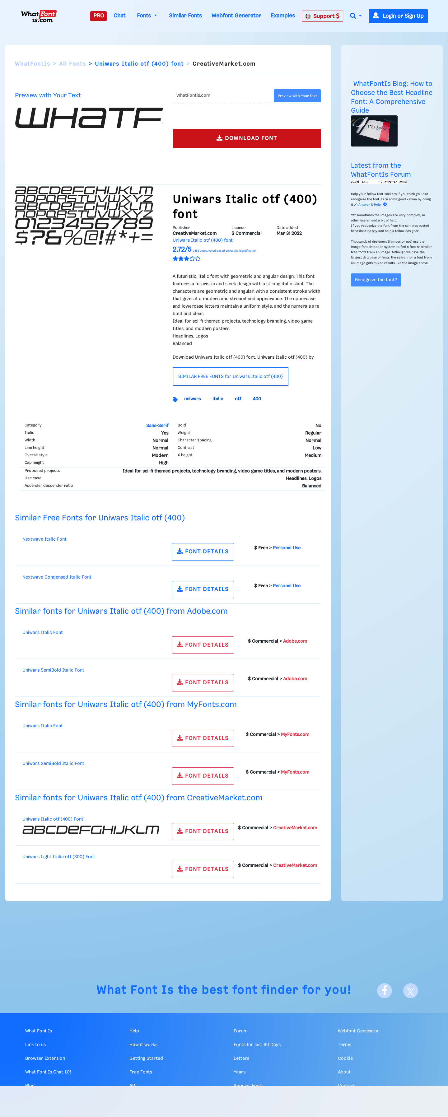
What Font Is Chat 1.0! (48, 1072)
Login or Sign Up (398, 16)
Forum (241, 1031)
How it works (143, 1044)
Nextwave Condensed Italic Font (56, 577)
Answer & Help (372, 205)
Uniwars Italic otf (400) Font (52, 819)
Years (239, 1072)
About (344, 1072)
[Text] (222, 95)
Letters (241, 1058)
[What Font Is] (39, 16)
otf (238, 399)
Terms (344, 1044)
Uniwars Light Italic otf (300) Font (58, 856)
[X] (410, 990)
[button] (356, 16)
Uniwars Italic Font (42, 632)
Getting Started (146, 1058)
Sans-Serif (157, 425)
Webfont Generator (236, 16)
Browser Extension (45, 1058)
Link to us (35, 1044)
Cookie (345, 1058)
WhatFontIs (32, 64)
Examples (283, 16)
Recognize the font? (376, 279)
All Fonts (72, 64)
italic (217, 399)
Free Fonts (140, 1072)
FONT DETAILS (203, 551)
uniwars (192, 399)
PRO (98, 16)
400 (257, 399)
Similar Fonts (185, 16)
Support (322, 16)
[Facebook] (384, 990)
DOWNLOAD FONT (247, 138)
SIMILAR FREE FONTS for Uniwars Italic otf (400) (230, 376)
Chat (119, 16)
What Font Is (135, 990)
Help (134, 1031)
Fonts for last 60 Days (257, 1044)
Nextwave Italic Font (44, 539)
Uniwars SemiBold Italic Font (53, 670)
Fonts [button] (144, 16)
